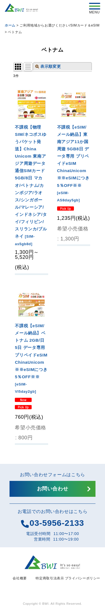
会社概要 (20, 578)
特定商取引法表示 (50, 578)
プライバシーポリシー (83, 578)
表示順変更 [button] (48, 66)
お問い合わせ (52, 488)
